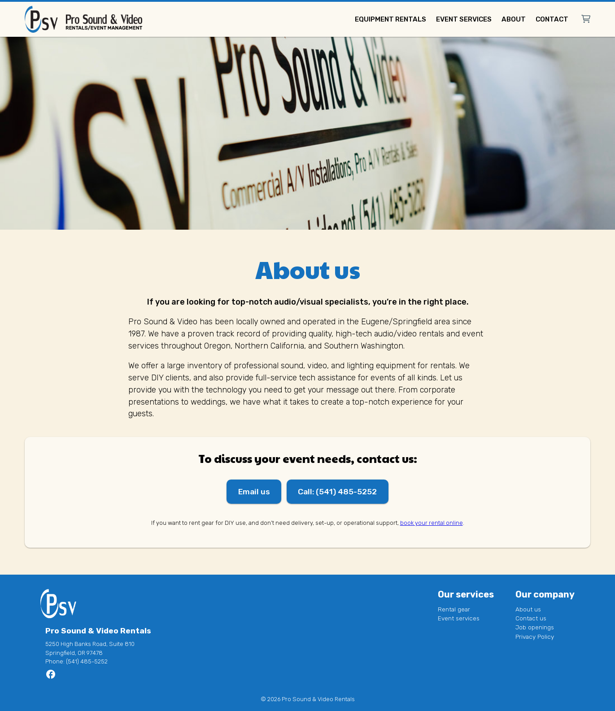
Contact (552, 19)
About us (528, 609)
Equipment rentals (390, 19)
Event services (464, 19)
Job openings (534, 627)
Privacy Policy (534, 636)
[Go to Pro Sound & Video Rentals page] (50, 677)
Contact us (530, 618)
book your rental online (431, 523)
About (514, 19)
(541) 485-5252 (87, 662)
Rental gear (454, 609)
